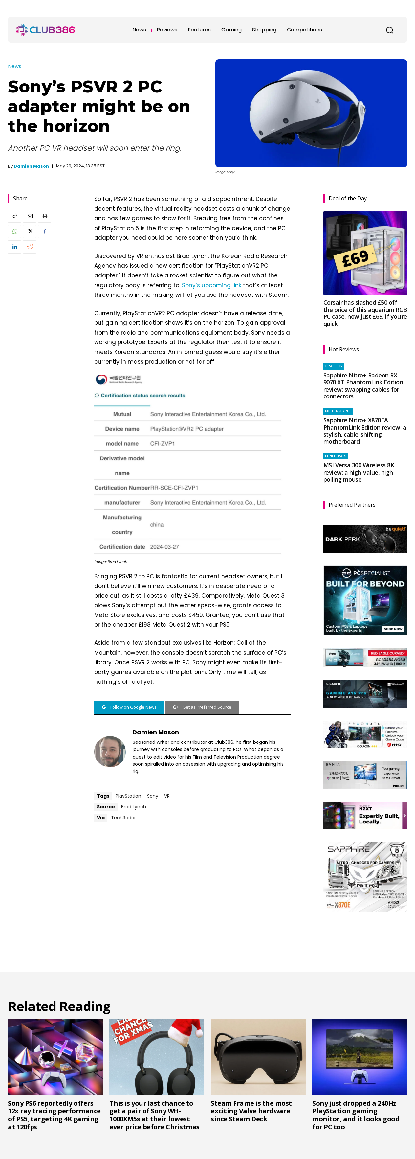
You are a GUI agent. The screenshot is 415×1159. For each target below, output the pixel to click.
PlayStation (128, 796)
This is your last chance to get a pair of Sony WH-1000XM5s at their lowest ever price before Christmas (154, 1115)
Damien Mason (31, 166)
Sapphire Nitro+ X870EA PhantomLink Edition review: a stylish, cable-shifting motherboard (364, 430)
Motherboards (338, 411)
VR (167, 796)
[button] (389, 30)
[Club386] (45, 30)
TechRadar (123, 817)
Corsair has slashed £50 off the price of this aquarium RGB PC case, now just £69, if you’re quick (365, 313)
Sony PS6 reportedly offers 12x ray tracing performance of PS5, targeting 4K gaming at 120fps (54, 1115)
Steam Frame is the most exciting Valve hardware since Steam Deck (251, 1111)
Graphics (333, 366)
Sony (152, 796)
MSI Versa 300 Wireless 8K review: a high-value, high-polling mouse (359, 472)
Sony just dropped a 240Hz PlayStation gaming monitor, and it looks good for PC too (355, 1115)
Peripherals (335, 456)
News (15, 66)
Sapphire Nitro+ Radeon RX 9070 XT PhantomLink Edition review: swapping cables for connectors (363, 385)
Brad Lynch (133, 806)
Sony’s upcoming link (211, 285)
